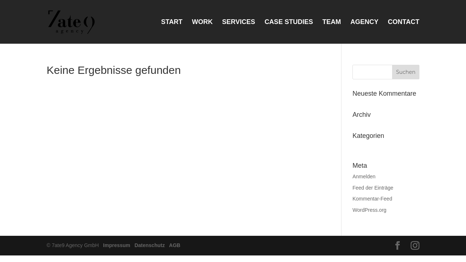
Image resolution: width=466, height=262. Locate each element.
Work (202, 22)
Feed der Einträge (372, 188)
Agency (364, 22)
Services (238, 22)
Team (332, 22)
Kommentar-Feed (372, 199)
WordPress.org (369, 210)
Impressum (116, 245)
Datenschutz (149, 245)
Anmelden (363, 176)
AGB (174, 245)
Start (172, 22)
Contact (403, 22)
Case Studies (289, 22)
